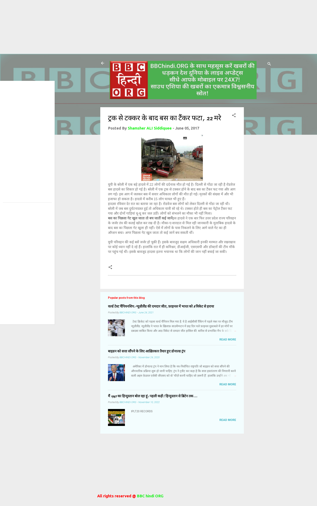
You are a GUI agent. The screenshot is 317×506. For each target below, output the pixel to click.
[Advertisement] (115, 27)
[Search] (269, 64)
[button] (234, 116)
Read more (227, 339)
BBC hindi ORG (149, 496)
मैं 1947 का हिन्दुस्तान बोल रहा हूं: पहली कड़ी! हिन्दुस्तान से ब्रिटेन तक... (152, 396)
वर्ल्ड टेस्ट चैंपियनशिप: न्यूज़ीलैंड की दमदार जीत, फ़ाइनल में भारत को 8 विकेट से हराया (161, 306)
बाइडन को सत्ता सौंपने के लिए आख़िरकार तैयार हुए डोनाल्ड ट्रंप (146, 351)
